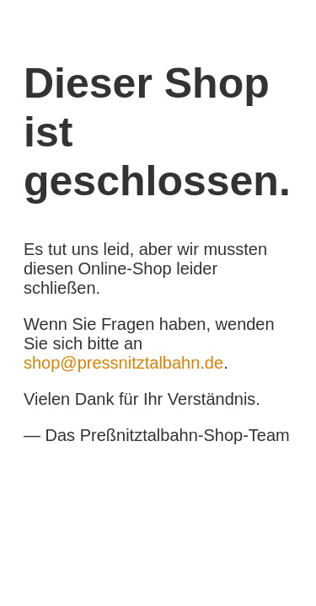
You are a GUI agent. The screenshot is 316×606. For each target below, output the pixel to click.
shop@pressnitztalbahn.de (123, 363)
